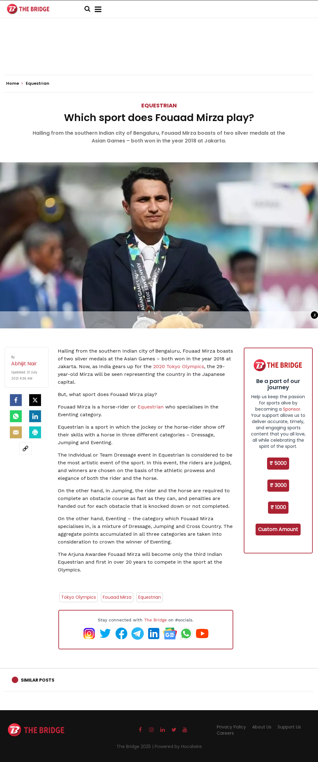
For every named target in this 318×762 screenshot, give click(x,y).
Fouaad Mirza (117, 597)
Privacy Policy (231, 727)
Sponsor (291, 409)
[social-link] (25, 448)
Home (14, 83)
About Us (261, 727)
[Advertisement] (159, 55)
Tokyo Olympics (78, 597)
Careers (225, 733)
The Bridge (155, 619)
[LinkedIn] (35, 416)
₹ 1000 (278, 507)
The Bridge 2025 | (135, 746)
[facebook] (16, 400)
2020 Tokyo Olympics (178, 366)
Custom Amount (278, 529)
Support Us (289, 727)
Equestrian (159, 105)
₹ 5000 (278, 463)
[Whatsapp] (16, 416)
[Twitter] (35, 400)
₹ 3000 (278, 485)
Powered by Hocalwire (178, 746)
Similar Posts (37, 680)
